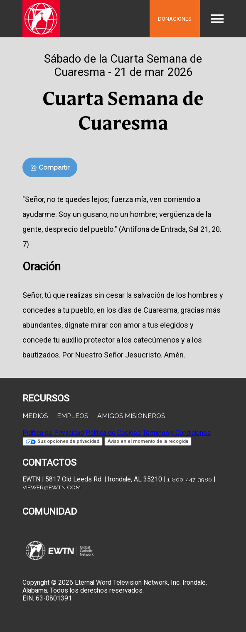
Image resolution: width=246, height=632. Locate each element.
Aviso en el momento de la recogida (148, 441)
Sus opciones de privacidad (62, 441)
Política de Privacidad (53, 433)
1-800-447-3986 (189, 479)
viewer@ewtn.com (51, 487)
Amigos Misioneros (131, 416)
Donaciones (175, 18)
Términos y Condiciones (177, 433)
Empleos (72, 416)
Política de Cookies (113, 433)
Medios (35, 416)
